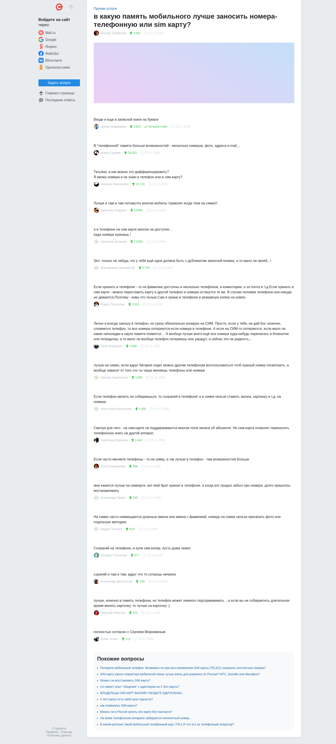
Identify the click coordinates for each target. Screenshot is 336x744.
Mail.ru (47, 32)
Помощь (66, 732)
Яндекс (47, 46)
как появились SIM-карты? (118, 705)
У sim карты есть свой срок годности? (126, 699)
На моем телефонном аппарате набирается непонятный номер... (146, 718)
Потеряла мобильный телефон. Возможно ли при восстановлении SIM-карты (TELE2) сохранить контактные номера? (183, 668)
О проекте (59, 728)
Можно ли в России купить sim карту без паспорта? (136, 712)
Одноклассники (54, 67)
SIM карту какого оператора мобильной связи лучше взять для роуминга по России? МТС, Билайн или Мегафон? (180, 674)
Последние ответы (56, 100)
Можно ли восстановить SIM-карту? (125, 680)
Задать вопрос (59, 83)
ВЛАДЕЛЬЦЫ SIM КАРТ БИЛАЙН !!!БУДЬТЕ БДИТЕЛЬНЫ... (142, 693)
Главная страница (56, 93)
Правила (52, 732)
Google (47, 39)
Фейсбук (48, 53)
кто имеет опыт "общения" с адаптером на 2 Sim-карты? (139, 686)
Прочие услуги (105, 8)
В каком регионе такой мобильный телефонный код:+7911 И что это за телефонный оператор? (167, 724)
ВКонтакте (50, 60)
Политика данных (59, 735)
